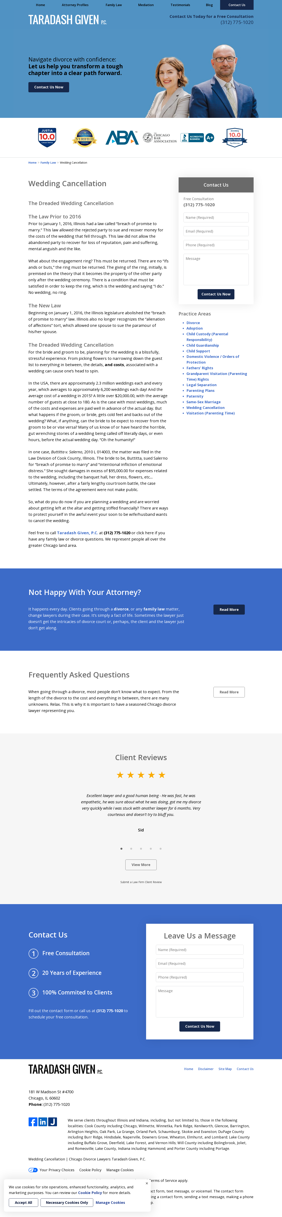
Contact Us (237, 5)
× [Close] (147, 1183)
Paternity (194, 396)
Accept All (23, 1202)
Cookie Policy (90, 1170)
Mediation (146, 5)
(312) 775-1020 (237, 22)
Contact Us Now (48, 87)
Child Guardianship (202, 345)
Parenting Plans (200, 390)
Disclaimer (206, 1069)
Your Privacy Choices (51, 1170)
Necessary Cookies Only (67, 1202)
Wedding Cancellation (205, 407)
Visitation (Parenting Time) (210, 413)
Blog (209, 5)
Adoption (194, 328)
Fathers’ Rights (199, 368)
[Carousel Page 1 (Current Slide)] (121, 849)
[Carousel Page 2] (131, 849)
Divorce (193, 322)
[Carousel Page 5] (160, 849)
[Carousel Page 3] (141, 849)
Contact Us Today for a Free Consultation (212, 16)
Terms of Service (163, 1180)
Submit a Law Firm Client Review (141, 882)
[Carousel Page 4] (151, 849)
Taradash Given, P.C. (77, 532)
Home (40, 5)
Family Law (114, 5)
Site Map (225, 1069)
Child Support (198, 351)
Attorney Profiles (75, 5)
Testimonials (180, 5)
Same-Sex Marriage (203, 402)
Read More (229, 609)
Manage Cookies (120, 1170)
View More (141, 864)
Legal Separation (201, 384)
